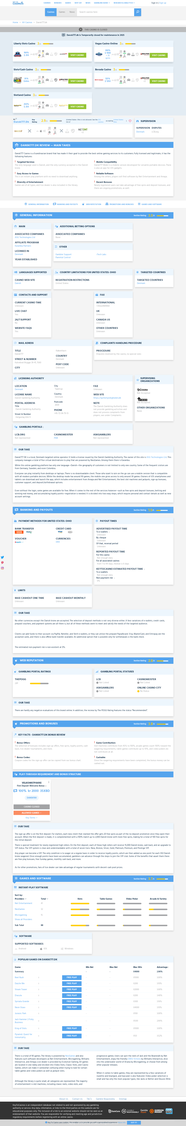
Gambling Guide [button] (102, 3)
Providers (21, 899)
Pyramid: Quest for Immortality (23, 1036)
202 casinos (100, 121)
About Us (63, 1099)
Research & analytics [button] (124, 3)
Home (15, 22)
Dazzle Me (20, 983)
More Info (122, 1122)
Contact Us (77, 1099)
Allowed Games (31, 813)
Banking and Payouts (65, 204)
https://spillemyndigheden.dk (107, 398)
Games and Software (150, 204)
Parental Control (63, 257)
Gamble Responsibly (105, 1099)
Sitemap (123, 1099)
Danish (18, 283)
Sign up (162, 3)
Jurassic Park (20, 1013)
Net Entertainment (23, 903)
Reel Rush (19, 977)
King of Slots (21, 1028)
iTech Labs (101, 254)
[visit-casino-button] (26, 54)
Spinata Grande (22, 1001)
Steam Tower (21, 989)
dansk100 (32, 798)
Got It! (134, 1122)
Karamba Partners (23, 246)
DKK (58, 542)
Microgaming (21, 915)
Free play (72, 977)
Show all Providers (23, 919)
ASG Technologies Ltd (25, 237)
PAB (56, 438)
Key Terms (32, 817)
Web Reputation (91, 204)
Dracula (18, 995)
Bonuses (57, 3)
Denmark (140, 131)
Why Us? (78, 3)
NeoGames (20, 909)
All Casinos (27, 22)
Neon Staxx (20, 1007)
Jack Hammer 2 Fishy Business (24, 1021)
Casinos (47, 3)
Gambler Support (64, 254)
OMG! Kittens (134, 1059)
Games (68, 3)
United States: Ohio (118, 121)
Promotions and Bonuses (119, 204)
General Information (36, 204)
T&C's (89, 1099)
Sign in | (155, 3)
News (88, 3)
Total (44, 899)
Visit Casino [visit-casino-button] (77, 55)
